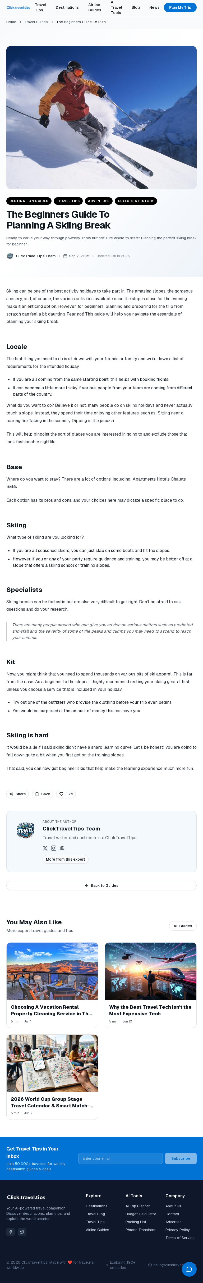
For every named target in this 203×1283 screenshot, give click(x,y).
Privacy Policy (177, 1229)
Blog (136, 7)
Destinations (67, 7)
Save (42, 794)
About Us (173, 1206)
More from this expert (65, 859)
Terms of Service (180, 1237)
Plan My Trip (180, 7)
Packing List (136, 1222)
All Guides (183, 926)
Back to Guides (101, 885)
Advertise (173, 1222)
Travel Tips (40, 7)
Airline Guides (94, 7)
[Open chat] (189, 1269)
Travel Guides (36, 22)
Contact (172, 1214)
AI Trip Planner (138, 1206)
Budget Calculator (141, 1214)
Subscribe (180, 1158)
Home (11, 22)
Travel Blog (95, 1214)
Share (17, 794)
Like (66, 794)
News (154, 7)
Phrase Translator (141, 1229)
